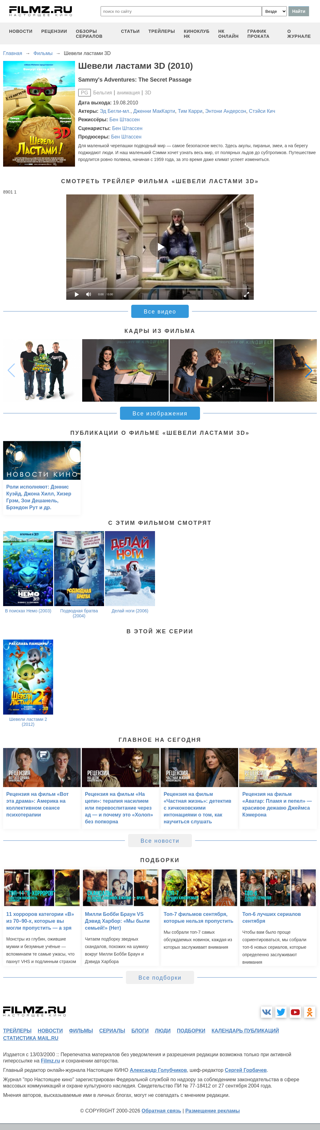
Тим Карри (190, 111)
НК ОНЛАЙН (228, 34)
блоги (139, 1030)
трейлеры (161, 31)
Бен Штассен (124, 119)
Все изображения (160, 413)
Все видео (160, 312)
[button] (309, 370)
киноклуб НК (196, 34)
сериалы (112, 1030)
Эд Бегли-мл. (115, 111)
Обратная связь (161, 1110)
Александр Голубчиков (158, 1070)
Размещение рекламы (212, 1110)
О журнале (299, 34)
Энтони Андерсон (225, 111)
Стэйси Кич (262, 111)
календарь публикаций (245, 1030)
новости (20, 31)
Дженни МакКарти (154, 111)
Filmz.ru (50, 1060)
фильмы (81, 1030)
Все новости (160, 841)
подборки (191, 1030)
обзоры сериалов (89, 34)
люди (163, 1030)
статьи (130, 31)
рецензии (54, 31)
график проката (259, 34)
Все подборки (160, 978)
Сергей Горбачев (246, 1070)
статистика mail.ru (30, 1038)
